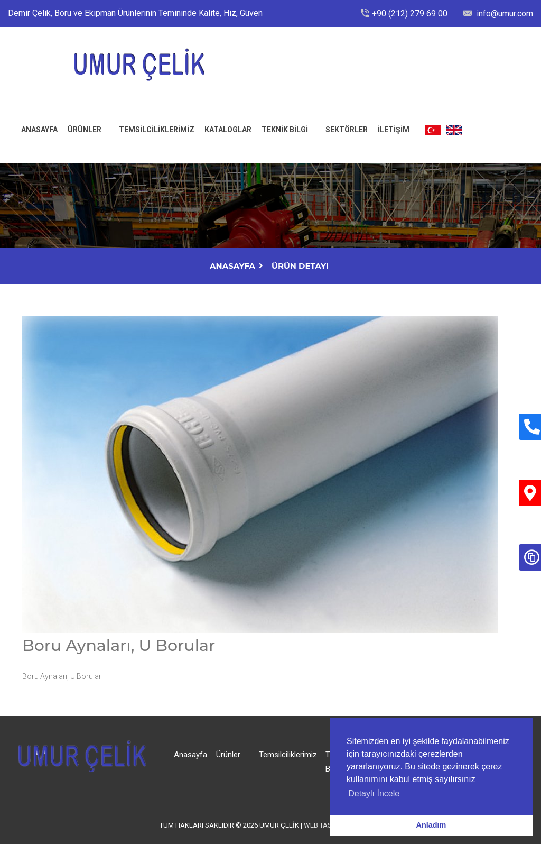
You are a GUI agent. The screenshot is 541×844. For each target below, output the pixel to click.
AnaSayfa (232, 266)
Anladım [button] (431, 825)
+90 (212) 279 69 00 (409, 13)
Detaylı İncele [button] (373, 793)
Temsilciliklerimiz (156, 129)
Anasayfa (190, 754)
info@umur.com (503, 13)
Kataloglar (227, 129)
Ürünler (84, 129)
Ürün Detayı (300, 266)
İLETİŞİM (393, 129)
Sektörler (346, 129)
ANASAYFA (39, 129)
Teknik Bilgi (285, 129)
